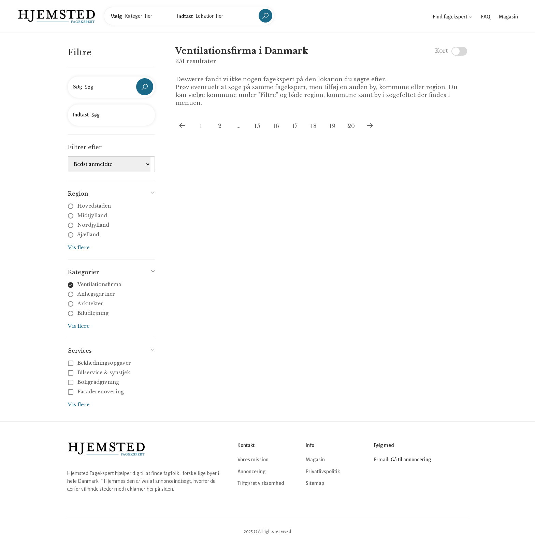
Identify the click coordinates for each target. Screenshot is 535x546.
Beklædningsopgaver (100, 363)
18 (313, 126)
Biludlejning (93, 313)
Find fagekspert (453, 16)
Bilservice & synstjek (99, 372)
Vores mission (253, 459)
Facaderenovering (96, 392)
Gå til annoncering (411, 459)
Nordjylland (93, 225)
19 (332, 126)
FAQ (485, 16)
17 (295, 126)
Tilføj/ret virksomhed (260, 483)
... (238, 126)
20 (351, 126)
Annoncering (251, 471)
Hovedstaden (94, 206)
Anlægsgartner (96, 294)
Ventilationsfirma (99, 284)
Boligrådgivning (94, 382)
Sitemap (315, 483)
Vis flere (79, 247)
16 (276, 126)
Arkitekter (90, 303)
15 (257, 126)
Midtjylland (92, 215)
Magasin (508, 16)
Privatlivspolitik (323, 471)
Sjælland (88, 235)
